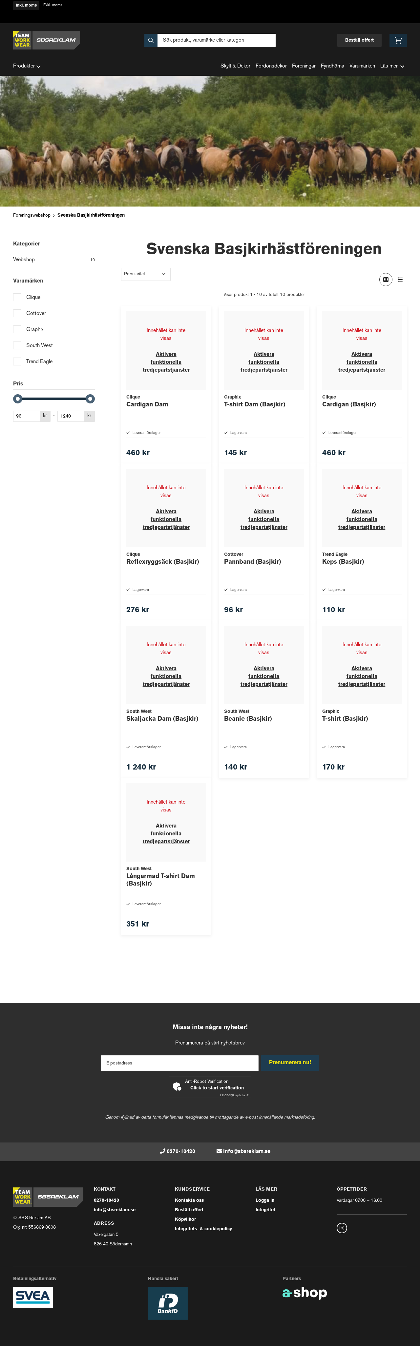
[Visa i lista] (400, 279)
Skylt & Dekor (235, 66)
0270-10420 (181, 1151)
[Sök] (210, 40)
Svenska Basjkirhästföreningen (91, 215)
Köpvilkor (185, 1220)
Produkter (27, 66)
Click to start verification (217, 1088)
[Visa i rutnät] (385, 279)
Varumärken (362, 66)
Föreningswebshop (32, 215)
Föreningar (304, 66)
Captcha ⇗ (234, 1095)
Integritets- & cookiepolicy (203, 1229)
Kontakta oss (189, 1201)
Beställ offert (359, 40)
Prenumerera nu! (291, 1063)
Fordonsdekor (271, 66)
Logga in (265, 1201)
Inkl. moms (26, 5)
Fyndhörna (332, 66)
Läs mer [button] (392, 66)
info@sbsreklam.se (246, 1151)
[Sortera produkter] (146, 274)
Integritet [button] (265, 1210)
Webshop (54, 260)
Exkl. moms (52, 5)
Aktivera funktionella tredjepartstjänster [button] (166, 362)
